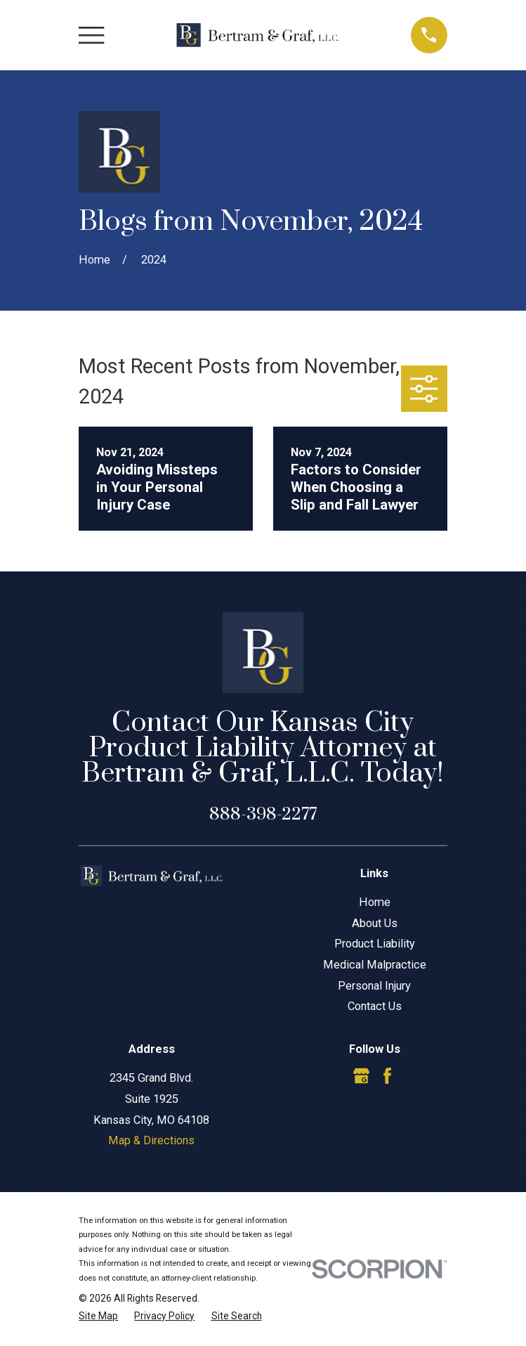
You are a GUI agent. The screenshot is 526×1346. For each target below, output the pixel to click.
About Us (374, 923)
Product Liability (374, 943)
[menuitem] (98, 1316)
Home (374, 902)
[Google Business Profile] (361, 1076)
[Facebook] (387, 1076)
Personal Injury (374, 985)
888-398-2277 (263, 814)
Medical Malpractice (374, 964)
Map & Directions (151, 1140)
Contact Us (375, 1006)
